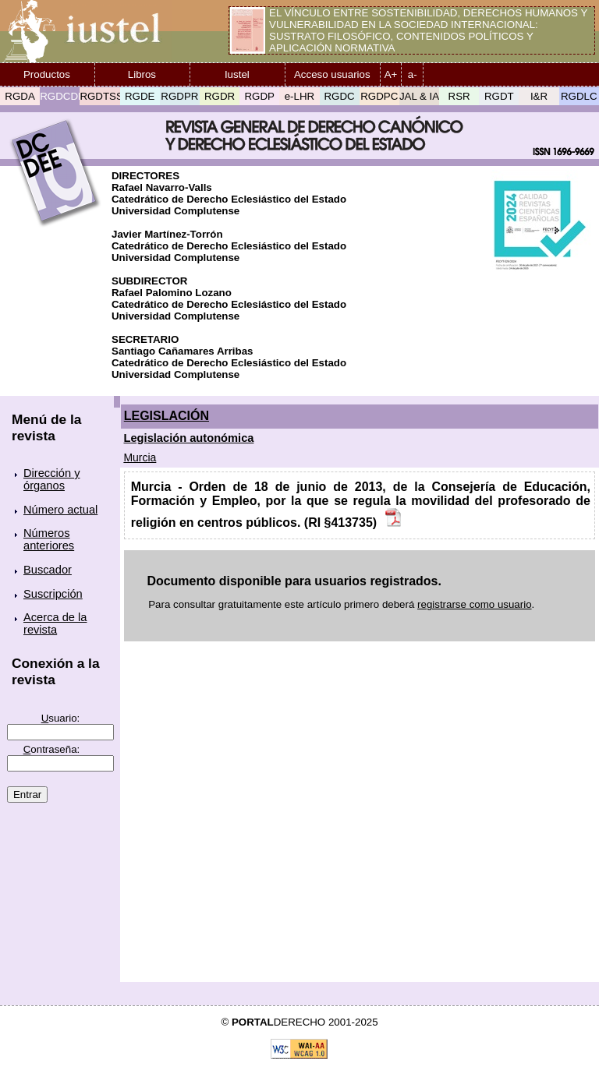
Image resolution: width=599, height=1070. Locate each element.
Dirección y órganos (51, 479)
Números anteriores (48, 539)
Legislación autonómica (189, 438)
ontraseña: (51, 749)
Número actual (60, 509)
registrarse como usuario (474, 604)
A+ (391, 74)
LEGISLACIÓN (166, 415)
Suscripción (53, 594)
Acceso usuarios (332, 74)
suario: (60, 718)
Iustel (237, 74)
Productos (46, 74)
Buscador (47, 569)
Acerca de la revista (55, 623)
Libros (142, 74)
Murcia (139, 457)
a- (412, 74)
